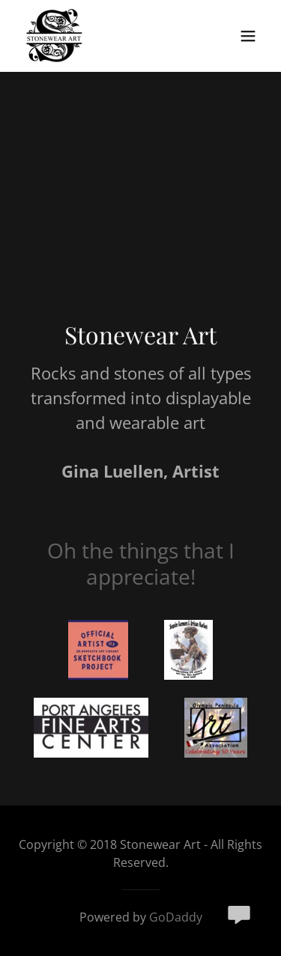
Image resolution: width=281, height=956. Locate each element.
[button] (248, 36)
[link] (54, 36)
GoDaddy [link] (175, 917)
